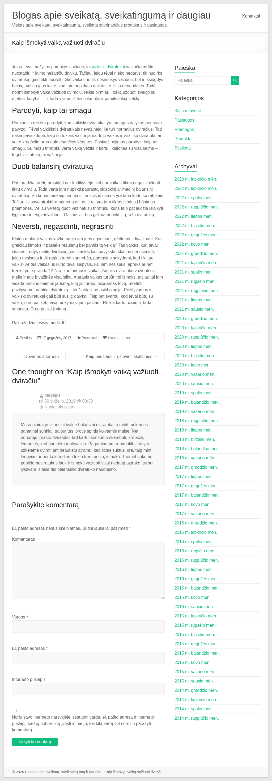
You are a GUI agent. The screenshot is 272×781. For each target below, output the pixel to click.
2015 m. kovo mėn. (193, 662)
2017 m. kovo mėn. (193, 504)
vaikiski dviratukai (108, 67)
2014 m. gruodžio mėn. (196, 690)
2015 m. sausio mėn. (194, 681)
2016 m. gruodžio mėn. (196, 523)
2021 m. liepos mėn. (194, 300)
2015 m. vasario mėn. (195, 671)
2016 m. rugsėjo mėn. (195, 551)
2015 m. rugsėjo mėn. (195, 625)
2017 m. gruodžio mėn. (196, 467)
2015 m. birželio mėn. (195, 634)
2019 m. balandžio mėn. (197, 402)
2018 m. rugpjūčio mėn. (197, 421)
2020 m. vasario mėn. (195, 374)
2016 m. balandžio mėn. (197, 588)
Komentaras (23, 539)
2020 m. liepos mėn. (194, 346)
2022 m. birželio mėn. (195, 225)
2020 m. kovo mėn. (193, 365)
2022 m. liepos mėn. (194, 216)
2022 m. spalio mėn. (194, 197)
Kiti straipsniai (188, 111)
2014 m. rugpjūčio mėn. (197, 718)
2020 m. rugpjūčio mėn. (197, 337)
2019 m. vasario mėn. (195, 411)
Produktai (89, 338)
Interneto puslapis (28, 679)
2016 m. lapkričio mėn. (196, 532)
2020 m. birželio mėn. (195, 355)
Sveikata (183, 148)
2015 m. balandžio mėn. (197, 653)
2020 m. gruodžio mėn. (196, 318)
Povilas (26, 338)
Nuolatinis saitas (59, 407)
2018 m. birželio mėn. (195, 439)
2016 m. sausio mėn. (194, 606)
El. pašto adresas (30, 648)
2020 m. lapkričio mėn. (196, 328)
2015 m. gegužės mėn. (196, 644)
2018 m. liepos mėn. (194, 430)
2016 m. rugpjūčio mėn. (197, 560)
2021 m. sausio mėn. (194, 309)
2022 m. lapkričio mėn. (196, 188)
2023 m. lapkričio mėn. (196, 179)
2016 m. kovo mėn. (193, 597)
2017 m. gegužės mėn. (196, 486)
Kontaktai (251, 16)
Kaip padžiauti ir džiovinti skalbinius (122, 356)
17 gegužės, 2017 (56, 338)
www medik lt (51, 323)
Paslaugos (184, 120)
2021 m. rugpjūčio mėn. (197, 290)
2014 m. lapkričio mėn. (196, 699)
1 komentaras (118, 338)
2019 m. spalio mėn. (194, 393)
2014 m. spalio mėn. (194, 709)
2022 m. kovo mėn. (193, 244)
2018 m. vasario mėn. (195, 458)
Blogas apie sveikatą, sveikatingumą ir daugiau (111, 15)
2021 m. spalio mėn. (194, 272)
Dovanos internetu (39, 356)
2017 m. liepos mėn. (194, 476)
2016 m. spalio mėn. (194, 541)
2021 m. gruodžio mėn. (196, 253)
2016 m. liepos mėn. (194, 569)
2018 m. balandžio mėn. (197, 448)
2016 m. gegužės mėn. (196, 579)
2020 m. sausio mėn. (194, 383)
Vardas (20, 617)
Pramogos (184, 129)
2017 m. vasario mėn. (195, 513)
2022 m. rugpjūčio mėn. (197, 207)
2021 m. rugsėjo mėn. (195, 281)
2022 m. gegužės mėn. (196, 235)
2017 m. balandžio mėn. (197, 495)
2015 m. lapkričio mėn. (196, 616)
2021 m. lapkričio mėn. (196, 263)
